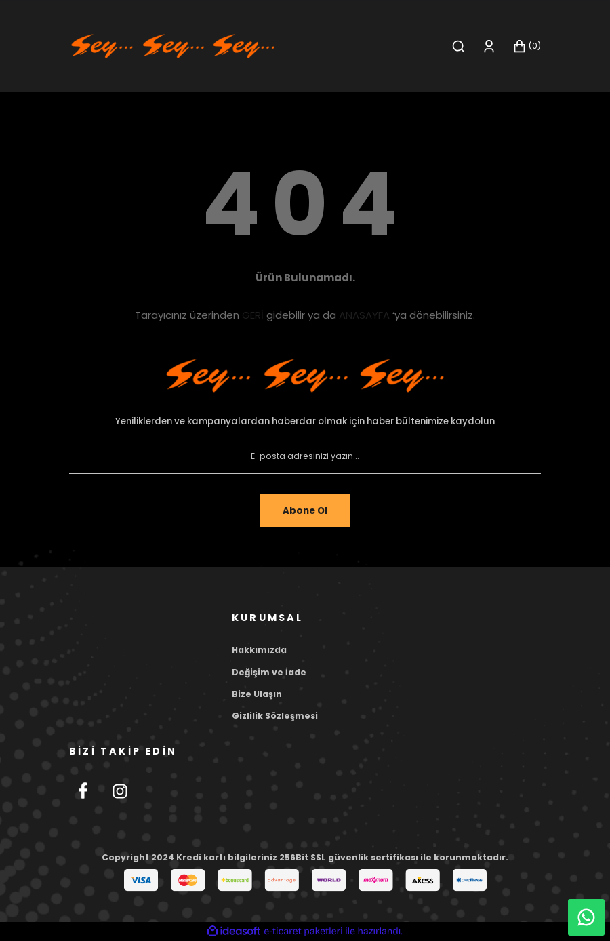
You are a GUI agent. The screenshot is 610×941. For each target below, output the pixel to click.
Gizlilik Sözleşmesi (275, 715)
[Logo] (173, 45)
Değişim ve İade (269, 672)
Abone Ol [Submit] (305, 510)
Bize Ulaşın (257, 694)
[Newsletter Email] (305, 456)
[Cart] (526, 46)
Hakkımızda (259, 650)
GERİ (253, 315)
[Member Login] (489, 46)
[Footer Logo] (305, 375)
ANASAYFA (364, 315)
